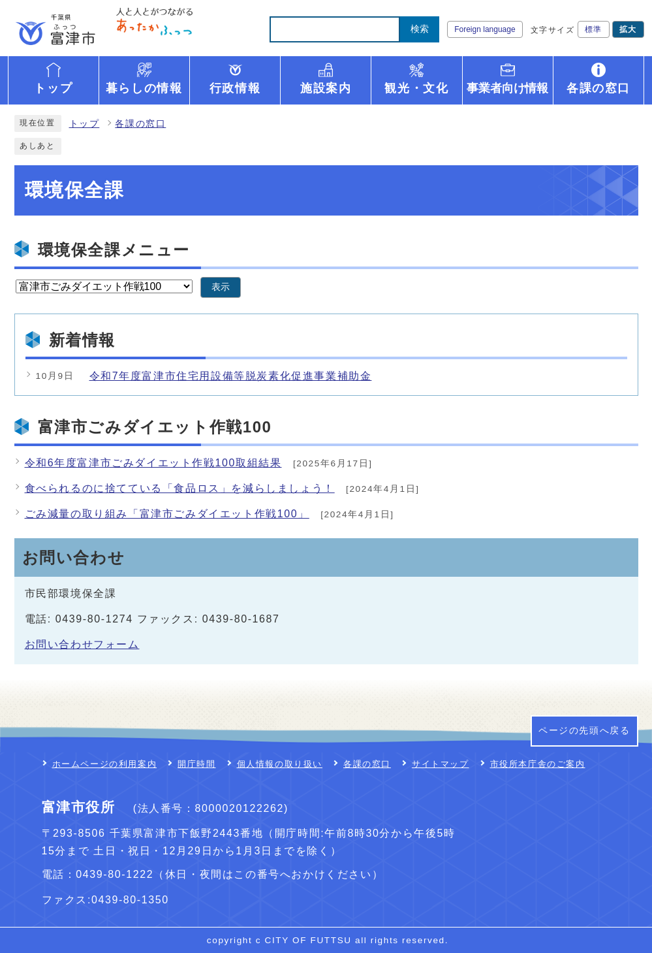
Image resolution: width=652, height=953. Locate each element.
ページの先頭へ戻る (584, 730)
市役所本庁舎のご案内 (537, 764)
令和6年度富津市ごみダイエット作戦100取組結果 (153, 462)
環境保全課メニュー (114, 250)
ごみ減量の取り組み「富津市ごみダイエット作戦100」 (167, 513)
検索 (420, 29)
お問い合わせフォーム (82, 644)
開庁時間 (196, 764)
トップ (84, 124)
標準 (593, 29)
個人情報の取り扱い (279, 764)
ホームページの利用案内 (104, 764)
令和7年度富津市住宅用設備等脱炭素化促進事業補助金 (230, 375)
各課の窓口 (140, 124)
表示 (220, 287)
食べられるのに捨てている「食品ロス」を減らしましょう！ (180, 488)
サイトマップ (440, 764)
